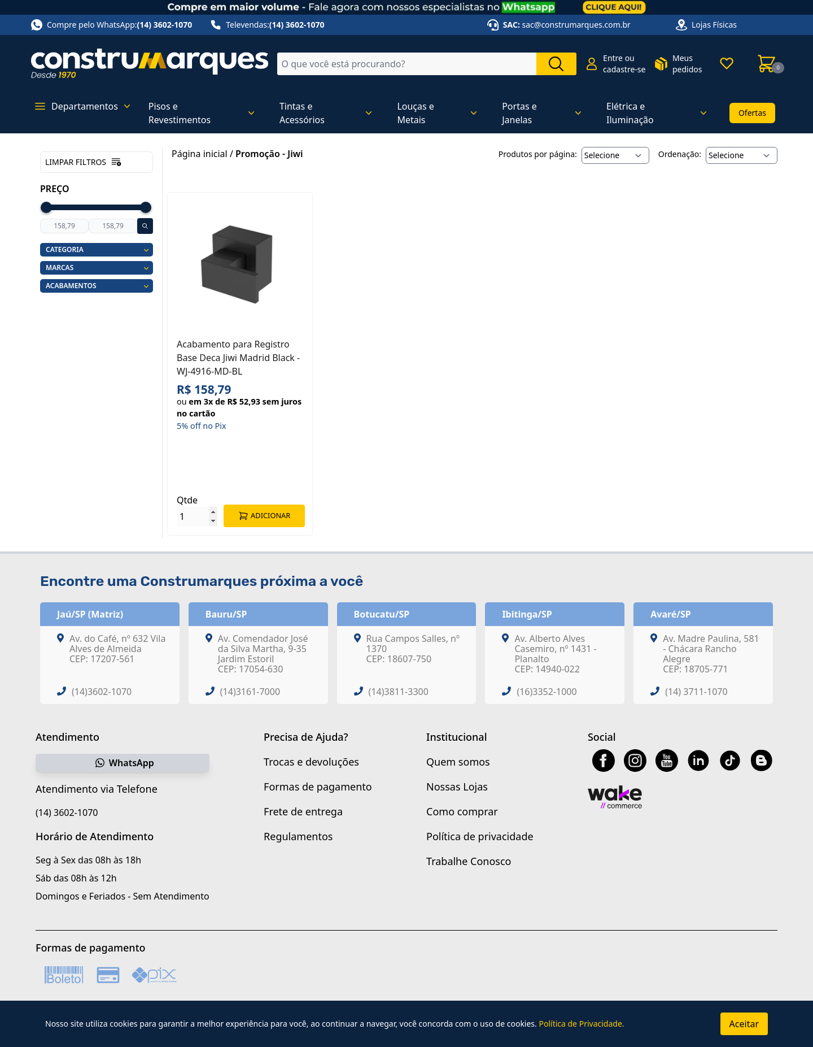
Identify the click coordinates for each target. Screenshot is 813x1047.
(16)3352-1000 (546, 692)
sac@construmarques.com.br (576, 24)
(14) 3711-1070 (696, 692)
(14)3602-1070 (102, 692)
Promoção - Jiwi (269, 153)
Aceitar (744, 1024)
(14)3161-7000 (250, 692)
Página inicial (200, 153)
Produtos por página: (538, 154)
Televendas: (267, 25)
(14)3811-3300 (399, 692)
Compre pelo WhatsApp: (111, 25)
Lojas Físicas (714, 24)
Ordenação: (679, 154)
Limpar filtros (83, 162)
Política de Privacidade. (581, 1023)
